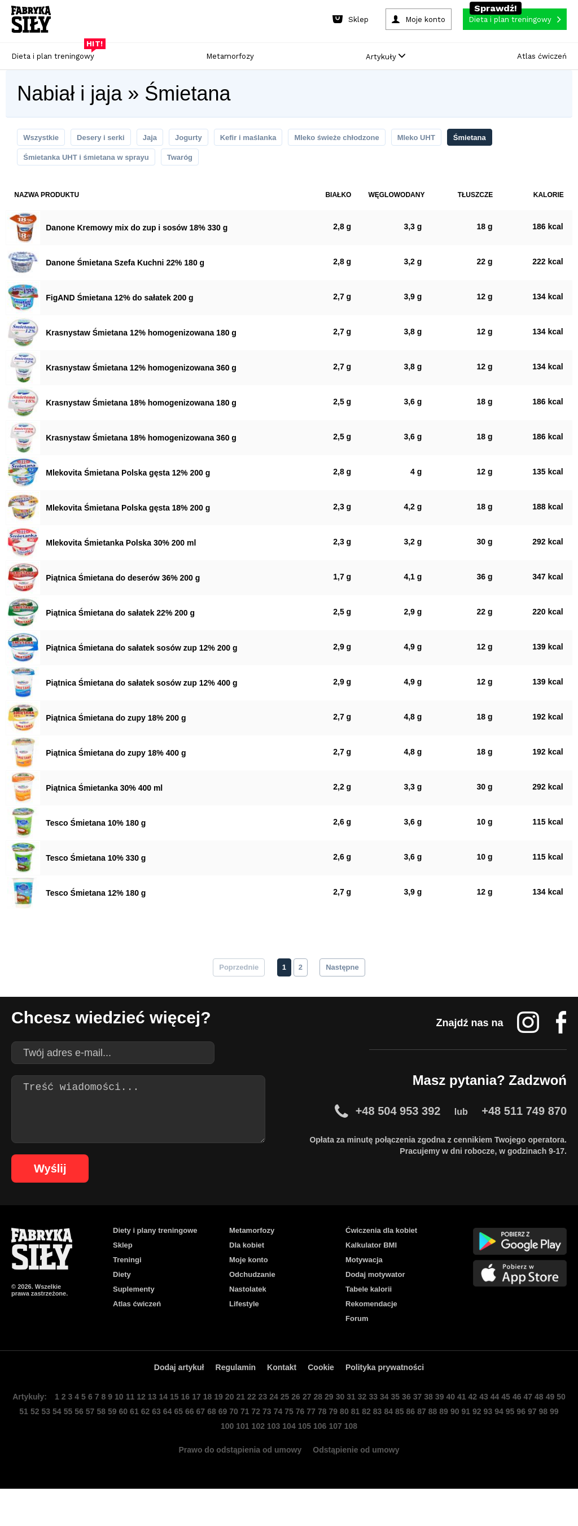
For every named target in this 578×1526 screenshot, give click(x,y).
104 (300, 1460)
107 (347, 1460)
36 (421, 1426)
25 (296, 1426)
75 (311, 1443)
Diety (122, 1293)
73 (289, 1443)
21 (251, 1426)
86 (435, 1443)
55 (85, 1443)
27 (319, 1426)
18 (217, 1426)
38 (443, 1426)
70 (255, 1443)
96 (548, 1443)
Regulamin (234, 1394)
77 (334, 1443)
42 (488, 1426)
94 (526, 1443)
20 (240, 1426)
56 (97, 1443)
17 (206, 1426)
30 (353, 1426)
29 (342, 1426)
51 (40, 1443)
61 (153, 1443)
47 (545, 1426)
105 (316, 1460)
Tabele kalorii (370, 1310)
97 (559, 1443)
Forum (357, 1343)
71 (266, 1443)
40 (466, 1426)
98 (212, 1460)
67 (221, 1443)
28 (330, 1426)
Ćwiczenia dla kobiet (382, 1242)
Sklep (123, 1259)
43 (500, 1426)
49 (18, 1443)
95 (537, 1443)
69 (243, 1443)
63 (176, 1443)
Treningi (128, 1276)
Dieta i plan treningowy (55, 53)
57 (108, 1443)
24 (285, 1426)
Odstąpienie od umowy (361, 1486)
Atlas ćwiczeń (542, 56)
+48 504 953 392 (400, 1120)
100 (237, 1460)
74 (300, 1443)
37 (432, 1426)
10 (127, 1426)
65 (198, 1443)
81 (379, 1443)
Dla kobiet (247, 1259)
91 (492, 1443)
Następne (343, 974)
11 (138, 1426)
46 (533, 1426)
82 (390, 1443)
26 (308, 1426)
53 (63, 1443)
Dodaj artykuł (174, 1394)
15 (184, 1426)
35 (409, 1426)
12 (150, 1426)
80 (368, 1443)
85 (424, 1443)
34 (398, 1426)
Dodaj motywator (376, 1293)
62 (164, 1443)
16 (195, 1426)
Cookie (323, 1394)
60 (142, 1443)
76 (322, 1443)
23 (274, 1426)
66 (209, 1443)
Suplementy (134, 1310)
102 (268, 1460)
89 (469, 1443)
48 (556, 1426)
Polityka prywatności (389, 1394)
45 (522, 1426)
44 (511, 1426)
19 (229, 1426)
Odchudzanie (253, 1293)
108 (363, 1460)
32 (375, 1426)
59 (130, 1443)
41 (477, 1426)
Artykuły (385, 57)
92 (503, 1443)
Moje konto (249, 1276)
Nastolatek (248, 1310)
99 (223, 1460)
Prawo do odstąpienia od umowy (237, 1486)
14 (172, 1426)
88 (458, 1443)
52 (51, 1443)
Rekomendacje (372, 1327)
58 (119, 1443)
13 (161, 1426)
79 (356, 1443)
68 (232, 1443)
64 (187, 1443)
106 (332, 1460)
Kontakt (282, 1394)
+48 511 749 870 (525, 1120)
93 (514, 1443)
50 (29, 1443)
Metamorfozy (230, 56)
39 (454, 1426)
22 (263, 1426)
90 (480, 1443)
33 (387, 1426)
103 (284, 1460)
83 (401, 1443)
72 (277, 1443)
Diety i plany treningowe (157, 1242)
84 (413, 1443)
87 (447, 1443)
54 (74, 1443)
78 (345, 1443)
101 (253, 1460)
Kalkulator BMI (371, 1259)
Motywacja (365, 1276)
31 (364, 1426)
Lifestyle (244, 1327)
